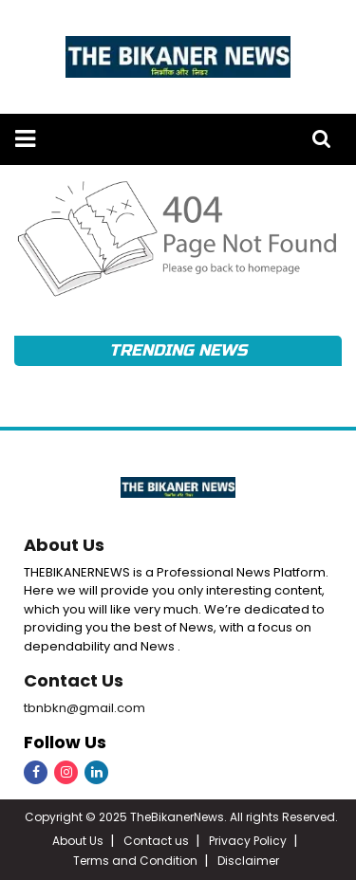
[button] (25, 139)
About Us (64, 545)
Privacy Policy (248, 841)
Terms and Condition (135, 860)
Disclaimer (248, 860)
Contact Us (73, 680)
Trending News (177, 350)
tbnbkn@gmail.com (84, 708)
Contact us (156, 841)
